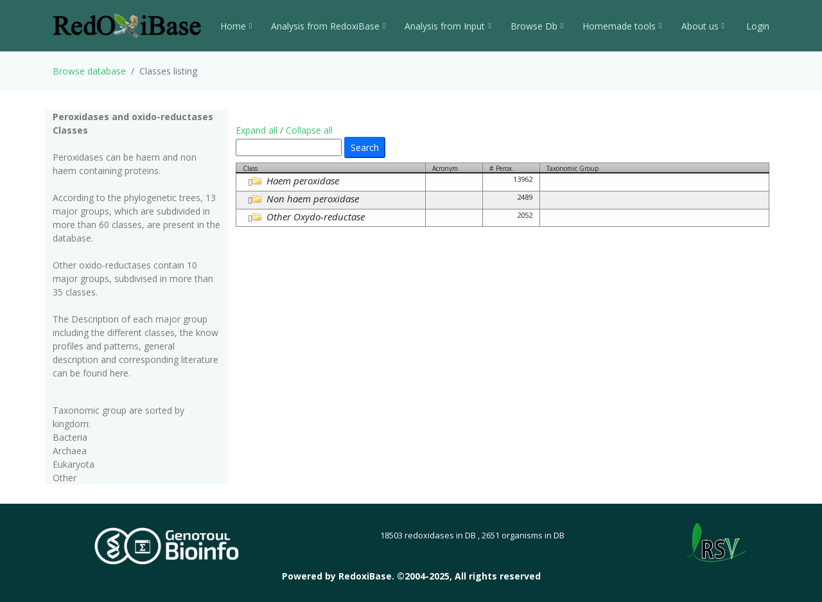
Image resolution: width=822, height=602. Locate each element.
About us (702, 26)
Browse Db (537, 26)
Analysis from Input (448, 26)
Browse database (89, 71)
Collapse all (309, 130)
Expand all (256, 130)
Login (756, 26)
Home (236, 26)
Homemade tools (621, 26)
